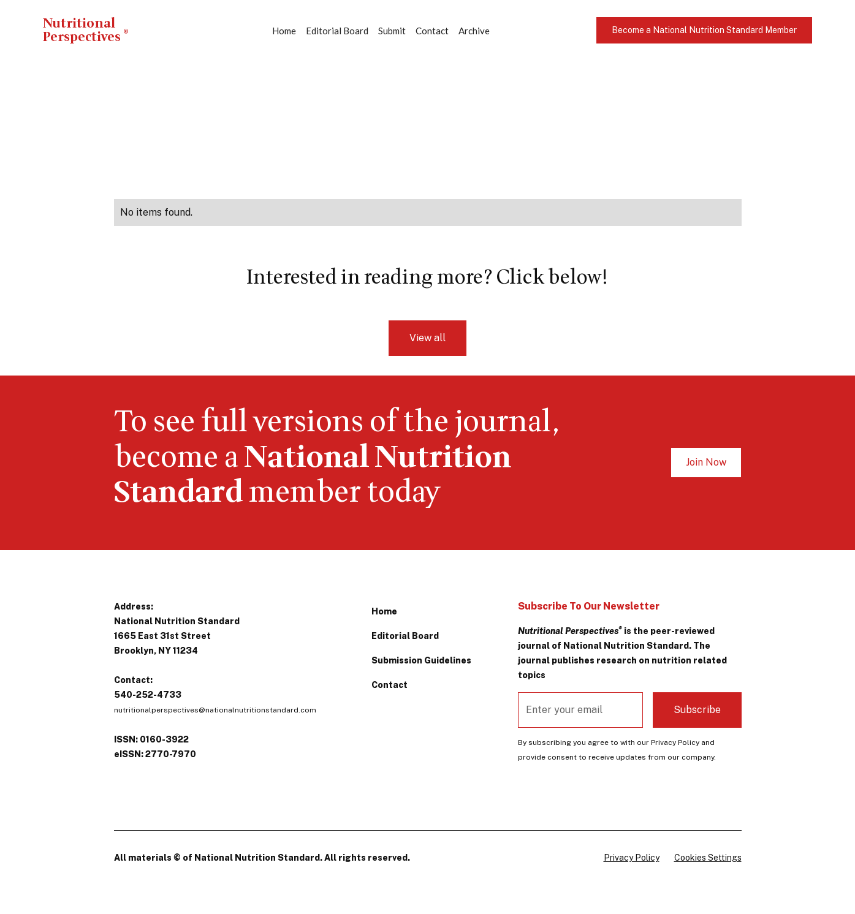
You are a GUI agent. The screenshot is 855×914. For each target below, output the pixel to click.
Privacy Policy (631, 858)
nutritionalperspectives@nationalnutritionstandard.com (215, 710)
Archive (474, 30)
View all (427, 338)
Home (284, 30)
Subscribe (697, 710)
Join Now (706, 462)
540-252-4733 (147, 695)
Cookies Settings (708, 858)
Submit (392, 30)
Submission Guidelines (421, 660)
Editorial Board (337, 30)
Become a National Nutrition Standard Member (704, 30)
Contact (432, 30)
